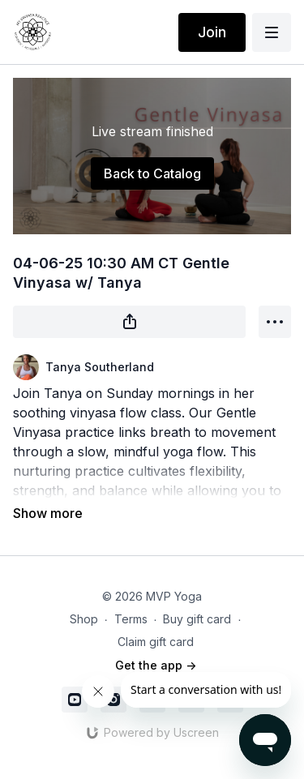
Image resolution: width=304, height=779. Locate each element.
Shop (84, 619)
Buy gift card (197, 619)
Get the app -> (155, 665)
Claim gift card (156, 641)
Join (212, 32)
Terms (131, 619)
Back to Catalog (152, 173)
